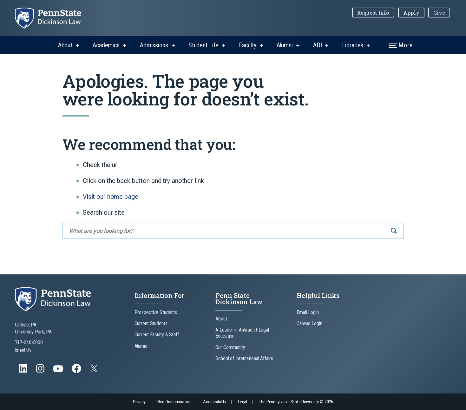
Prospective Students (156, 312)
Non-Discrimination (174, 402)
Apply (411, 12)
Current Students (151, 323)
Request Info (373, 12)
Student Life (203, 45)
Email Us (23, 350)
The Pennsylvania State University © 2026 (296, 402)
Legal (242, 402)
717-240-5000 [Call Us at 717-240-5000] (29, 342)
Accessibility (214, 402)
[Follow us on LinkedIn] (24, 371)
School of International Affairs (244, 358)
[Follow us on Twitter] (94, 370)
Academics (106, 45)
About (65, 45)
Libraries (352, 45)
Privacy (139, 402)
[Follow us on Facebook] (77, 371)
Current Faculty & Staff (157, 335)
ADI (317, 45)
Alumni (285, 45)
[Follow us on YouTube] (58, 371)
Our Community (230, 347)
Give (439, 12)
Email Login (308, 312)
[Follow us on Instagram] (41, 371)
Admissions (154, 45)
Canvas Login (309, 323)
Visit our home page (110, 196)
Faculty (247, 45)
